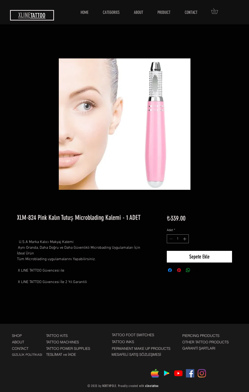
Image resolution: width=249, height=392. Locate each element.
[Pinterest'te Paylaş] (179, 270)
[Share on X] (197, 270)
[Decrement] (170, 239)
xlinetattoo (152, 386)
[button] (217, 11)
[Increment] (185, 239)
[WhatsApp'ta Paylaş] (188, 270)
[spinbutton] (177, 239)
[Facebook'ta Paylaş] (170, 270)
